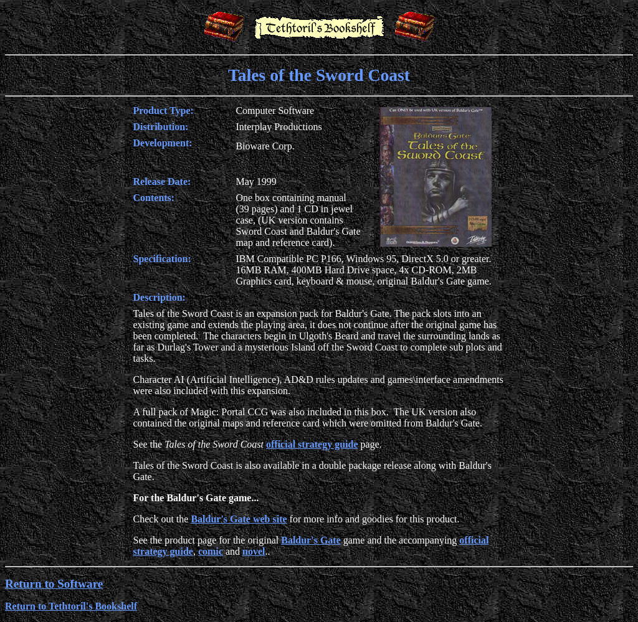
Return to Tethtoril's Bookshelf (71, 606)
